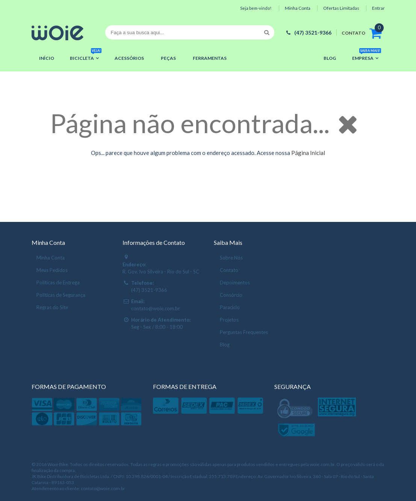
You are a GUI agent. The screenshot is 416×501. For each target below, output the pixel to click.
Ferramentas (210, 58)
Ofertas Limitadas (341, 8)
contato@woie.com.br (155, 308)
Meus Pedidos (52, 270)
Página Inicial (308, 152)
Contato (229, 270)
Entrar (378, 8)
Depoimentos (235, 282)
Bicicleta (85, 56)
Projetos (229, 320)
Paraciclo (230, 307)
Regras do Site (52, 307)
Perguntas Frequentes (244, 332)
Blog (330, 58)
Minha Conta (297, 8)
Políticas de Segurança (60, 295)
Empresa (366, 56)
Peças (168, 58)
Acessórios (129, 58)
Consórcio (231, 295)
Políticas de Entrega (58, 282)
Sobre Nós (231, 258)
